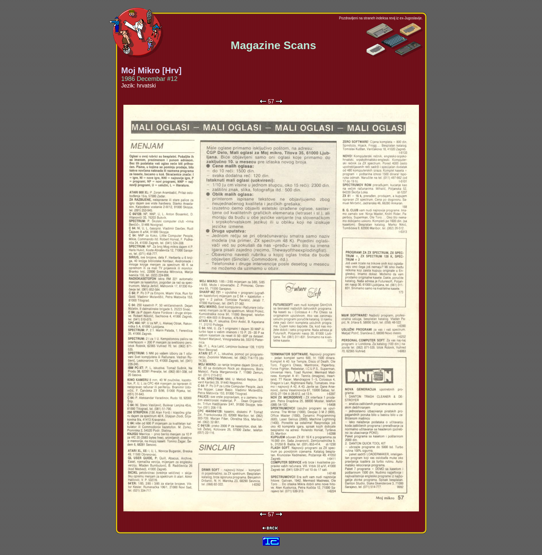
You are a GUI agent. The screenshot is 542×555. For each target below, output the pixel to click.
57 (271, 101)
